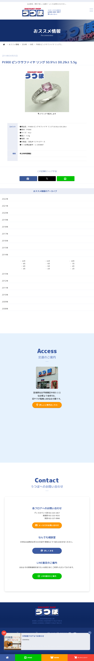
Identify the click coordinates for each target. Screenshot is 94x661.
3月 (24, 269)
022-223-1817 (54, 12)
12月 (23, 261)
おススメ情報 (14, 44)
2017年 (5, 234)
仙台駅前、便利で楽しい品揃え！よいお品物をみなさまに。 (47, 4)
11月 (48, 261)
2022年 (5, 199)
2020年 (5, 213)
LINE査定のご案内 (47, 576)
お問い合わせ (53, 14)
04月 (31, 44)
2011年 (5, 288)
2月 (48, 269)
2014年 (24, 44)
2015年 (5, 248)
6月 (24, 266)
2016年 (5, 241)
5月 (48, 266)
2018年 (5, 227)
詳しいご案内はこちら (47, 405)
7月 (73, 263)
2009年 (5, 302)
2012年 (5, 281)
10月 (72, 261)
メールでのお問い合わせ (47, 525)
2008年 (5, 309)
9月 (24, 263)
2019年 (5, 220)
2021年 (5, 206)
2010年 (5, 295)
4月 (73, 266)
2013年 (5, 274)
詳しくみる (47, 550)
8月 (48, 263)
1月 (73, 269)
